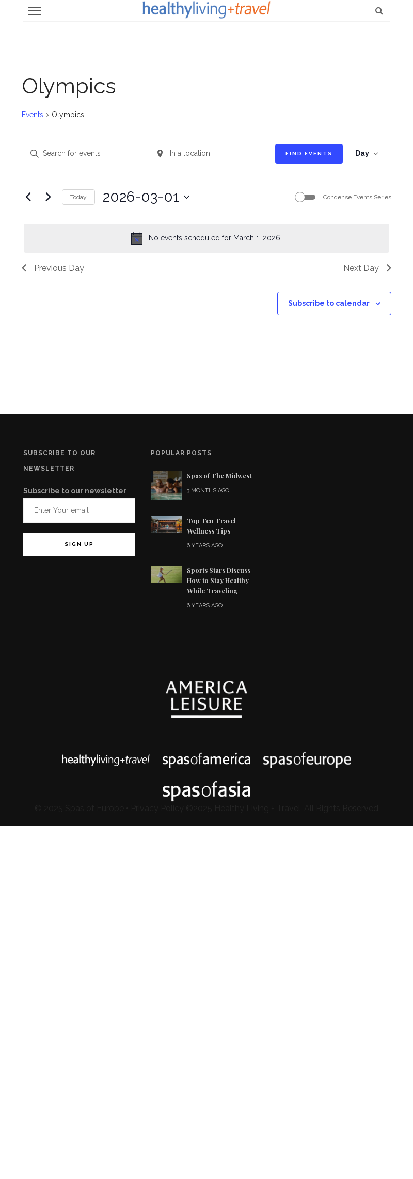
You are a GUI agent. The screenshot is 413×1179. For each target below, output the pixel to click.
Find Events (308, 153)
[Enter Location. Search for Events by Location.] (212, 153)
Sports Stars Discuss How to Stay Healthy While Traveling (218, 580)
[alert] (206, 238)
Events (32, 114)
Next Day (367, 268)
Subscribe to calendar (329, 303)
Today (78, 197)
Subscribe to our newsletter (74, 491)
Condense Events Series (357, 197)
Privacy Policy (157, 808)
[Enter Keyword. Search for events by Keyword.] (85, 153)
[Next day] (48, 197)
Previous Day (53, 268)
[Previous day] (28, 197)
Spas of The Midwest (219, 476)
